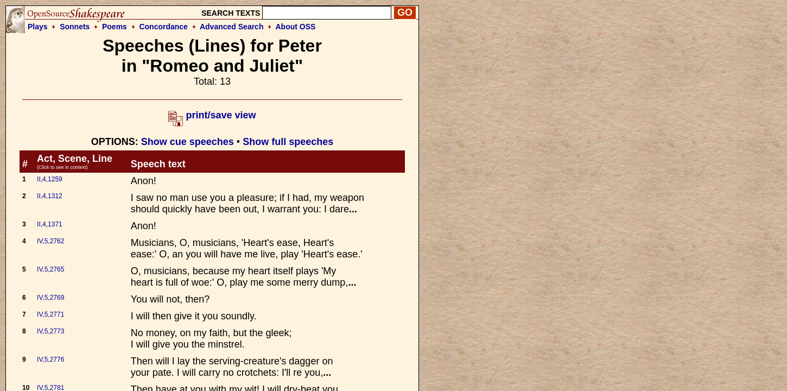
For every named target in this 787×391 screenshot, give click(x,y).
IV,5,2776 (50, 359)
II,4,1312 (49, 196)
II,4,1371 (49, 224)
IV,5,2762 (50, 241)
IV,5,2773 (50, 331)
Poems (114, 26)
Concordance (163, 26)
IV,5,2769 (50, 297)
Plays (38, 26)
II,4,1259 (49, 179)
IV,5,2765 (50, 269)
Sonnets (75, 26)
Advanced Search (232, 26)
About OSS (296, 26)
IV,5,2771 (50, 314)
